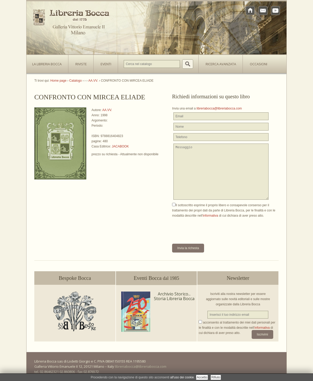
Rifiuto (215, 377)
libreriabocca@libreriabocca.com (219, 108)
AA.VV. (107, 110)
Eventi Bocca (156, 278)
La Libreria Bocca (49, 62)
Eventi (106, 64)
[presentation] (211, 228)
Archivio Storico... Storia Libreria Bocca (174, 296)
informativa (210, 215)
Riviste (80, 62)
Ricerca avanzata (221, 64)
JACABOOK (120, 146)
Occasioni (258, 64)
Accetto (202, 377)
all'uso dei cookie (182, 377)
